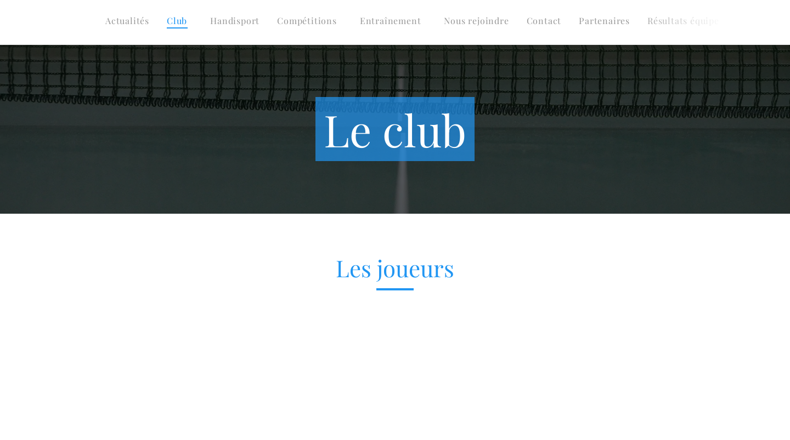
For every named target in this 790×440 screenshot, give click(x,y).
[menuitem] (552, 22)
